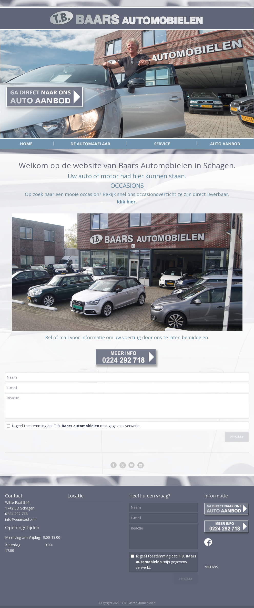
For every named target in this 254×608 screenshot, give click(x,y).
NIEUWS (211, 566)
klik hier (126, 202)
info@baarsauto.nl (20, 519)
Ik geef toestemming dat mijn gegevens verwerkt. (76, 425)
